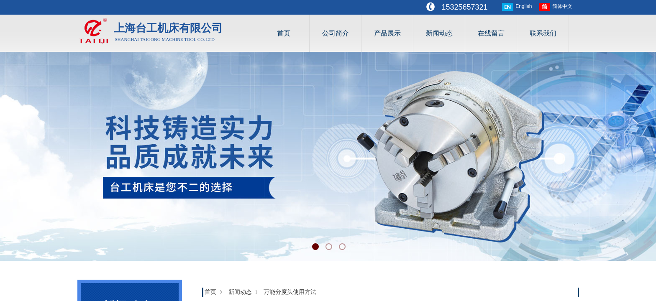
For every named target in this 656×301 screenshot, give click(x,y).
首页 (283, 33)
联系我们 (543, 33)
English (517, 7)
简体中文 (555, 7)
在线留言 (491, 33)
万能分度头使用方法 (290, 292)
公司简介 (335, 33)
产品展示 (387, 33)
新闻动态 (439, 33)
